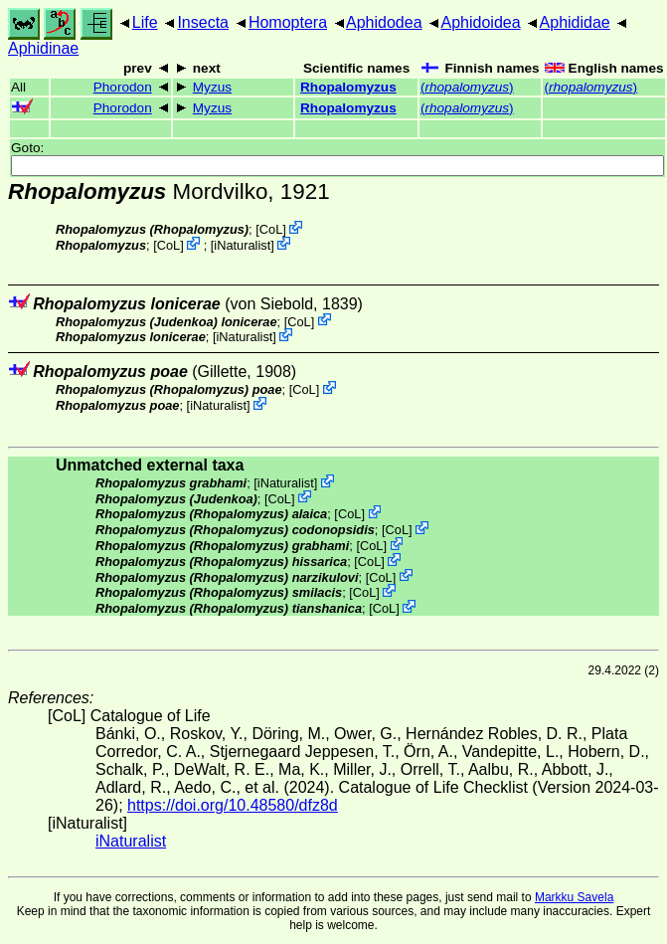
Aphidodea (384, 22)
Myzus (212, 87)
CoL (270, 229)
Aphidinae (43, 48)
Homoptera (288, 22)
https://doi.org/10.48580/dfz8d (232, 805)
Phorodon (122, 87)
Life (145, 22)
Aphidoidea (481, 22)
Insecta (203, 22)
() (467, 87)
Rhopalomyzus (348, 87)
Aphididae (575, 22)
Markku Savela (574, 897)
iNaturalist (242, 245)
